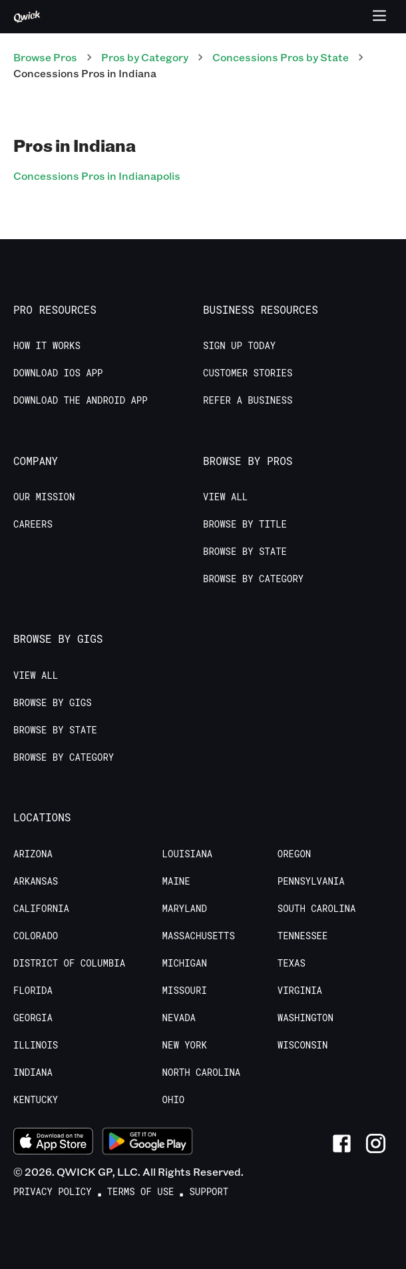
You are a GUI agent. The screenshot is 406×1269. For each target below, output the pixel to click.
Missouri (184, 991)
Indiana (33, 1072)
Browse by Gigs (52, 703)
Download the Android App (80, 400)
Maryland (184, 909)
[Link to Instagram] (376, 1143)
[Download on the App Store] (53, 1143)
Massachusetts (198, 936)
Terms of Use (140, 1192)
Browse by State (245, 552)
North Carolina (201, 1072)
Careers (33, 524)
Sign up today (239, 346)
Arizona (33, 854)
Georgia (33, 1018)
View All (225, 497)
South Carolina (317, 909)
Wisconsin (303, 1045)
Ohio (173, 1100)
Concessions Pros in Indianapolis (96, 176)
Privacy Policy (52, 1192)
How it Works (47, 346)
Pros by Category (144, 57)
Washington (305, 1018)
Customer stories (247, 373)
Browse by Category (253, 579)
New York (184, 1045)
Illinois (35, 1045)
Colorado (35, 936)
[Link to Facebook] (342, 1143)
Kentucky (35, 1100)
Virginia (300, 991)
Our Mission (44, 497)
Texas (291, 963)
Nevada (179, 1018)
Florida (33, 991)
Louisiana (187, 854)
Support (208, 1192)
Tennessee (303, 936)
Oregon (294, 854)
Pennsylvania (311, 881)
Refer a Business (247, 400)
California (41, 909)
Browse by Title (245, 524)
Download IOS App (57, 373)
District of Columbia (69, 963)
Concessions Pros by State (280, 57)
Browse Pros (45, 57)
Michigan (184, 963)
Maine (176, 881)
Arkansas (35, 881)
